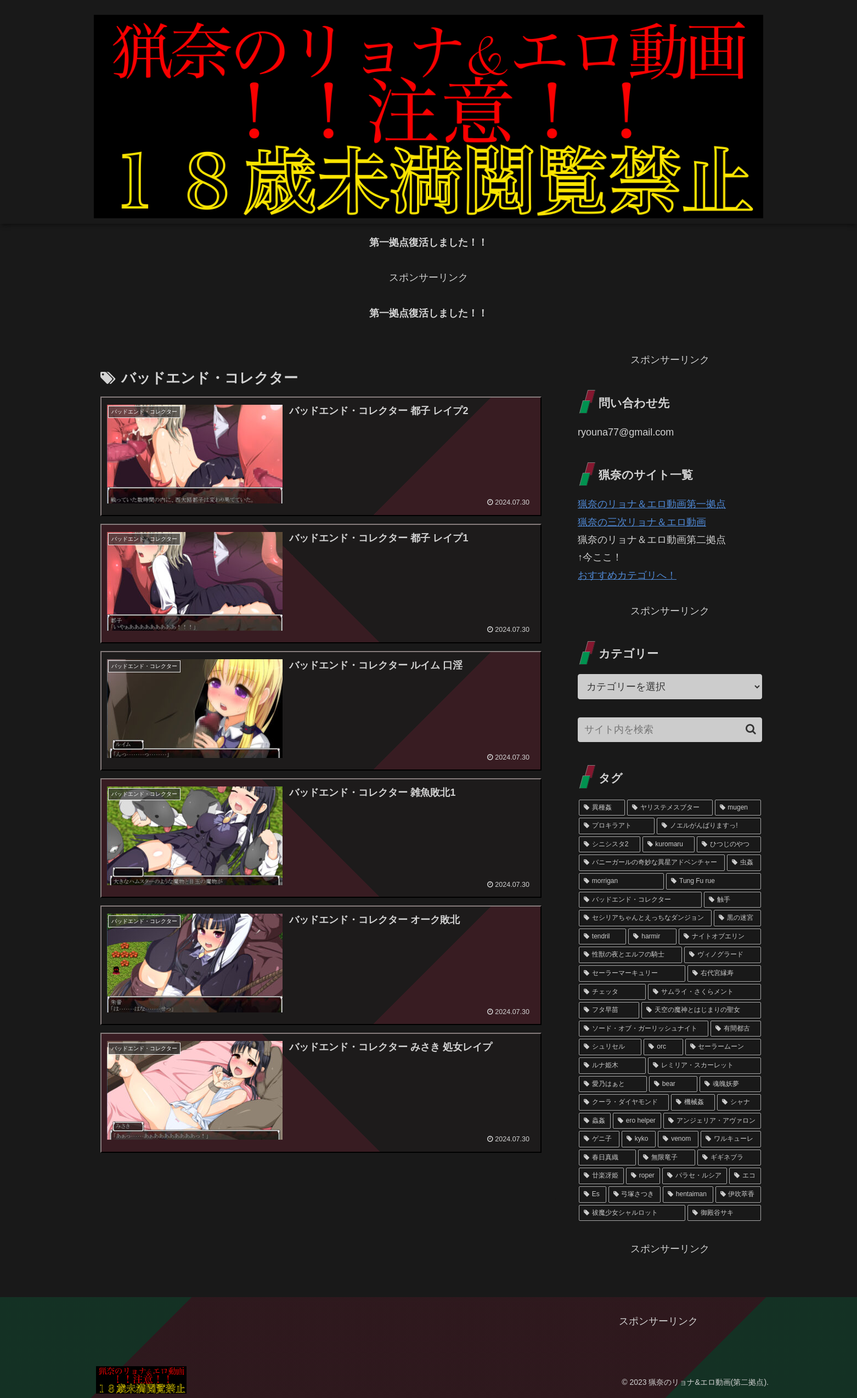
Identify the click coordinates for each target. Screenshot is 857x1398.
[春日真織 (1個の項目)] (607, 1158)
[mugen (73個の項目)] (738, 808)
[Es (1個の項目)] (592, 1194)
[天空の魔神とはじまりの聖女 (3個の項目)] (701, 1010)
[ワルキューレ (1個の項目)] (731, 1139)
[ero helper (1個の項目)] (637, 1121)
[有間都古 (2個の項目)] (736, 1029)
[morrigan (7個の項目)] (621, 881)
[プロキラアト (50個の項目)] (617, 826)
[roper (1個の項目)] (643, 1176)
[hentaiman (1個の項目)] (688, 1194)
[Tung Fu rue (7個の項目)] (713, 881)
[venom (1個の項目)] (678, 1139)
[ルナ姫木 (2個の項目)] (612, 1065)
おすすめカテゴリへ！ (627, 575)
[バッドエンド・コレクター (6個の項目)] (640, 900)
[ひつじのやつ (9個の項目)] (729, 844)
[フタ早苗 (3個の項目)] (609, 1010)
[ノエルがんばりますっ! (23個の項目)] (709, 826)
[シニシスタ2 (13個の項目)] (609, 844)
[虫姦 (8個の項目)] (744, 862)
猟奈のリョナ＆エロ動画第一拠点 (652, 504)
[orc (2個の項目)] (663, 1047)
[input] (670, 729)
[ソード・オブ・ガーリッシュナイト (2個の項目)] (643, 1029)
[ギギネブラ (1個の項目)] (729, 1158)
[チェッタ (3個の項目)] (612, 992)
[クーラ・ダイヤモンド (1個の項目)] (624, 1102)
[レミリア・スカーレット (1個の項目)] (704, 1065)
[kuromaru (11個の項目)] (668, 844)
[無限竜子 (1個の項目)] (666, 1158)
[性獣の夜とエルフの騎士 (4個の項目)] (630, 955)
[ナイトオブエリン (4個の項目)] (720, 937)
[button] (750, 729)
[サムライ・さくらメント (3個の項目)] (704, 992)
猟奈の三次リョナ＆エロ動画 (642, 522)
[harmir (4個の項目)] (652, 937)
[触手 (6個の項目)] (732, 900)
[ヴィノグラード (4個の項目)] (722, 955)
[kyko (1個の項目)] (639, 1139)
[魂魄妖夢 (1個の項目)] (730, 1084)
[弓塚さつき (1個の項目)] (634, 1194)
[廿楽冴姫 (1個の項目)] (601, 1176)
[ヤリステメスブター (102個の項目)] (670, 808)
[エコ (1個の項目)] (745, 1176)
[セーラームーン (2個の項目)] (723, 1047)
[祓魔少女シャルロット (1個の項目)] (632, 1213)
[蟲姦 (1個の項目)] (595, 1121)
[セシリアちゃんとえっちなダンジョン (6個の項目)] (645, 918)
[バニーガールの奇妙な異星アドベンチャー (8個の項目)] (652, 862)
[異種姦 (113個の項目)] (602, 808)
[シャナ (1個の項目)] (739, 1102)
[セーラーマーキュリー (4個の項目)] (632, 973)
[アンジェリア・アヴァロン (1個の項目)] (712, 1121)
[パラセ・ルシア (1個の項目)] (694, 1176)
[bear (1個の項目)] (673, 1084)
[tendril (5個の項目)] (602, 937)
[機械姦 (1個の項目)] (693, 1102)
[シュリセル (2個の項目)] (610, 1047)
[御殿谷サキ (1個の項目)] (724, 1213)
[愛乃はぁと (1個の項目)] (613, 1084)
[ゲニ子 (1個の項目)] (599, 1139)
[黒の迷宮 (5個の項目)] (737, 918)
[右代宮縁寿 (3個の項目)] (724, 973)
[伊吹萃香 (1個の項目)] (738, 1194)
